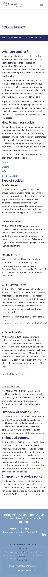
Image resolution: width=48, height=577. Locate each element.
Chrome (5, 166)
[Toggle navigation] (42, 4)
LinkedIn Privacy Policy (12, 374)
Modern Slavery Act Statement (22, 544)
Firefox (5, 162)
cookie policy (30, 558)
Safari (4, 171)
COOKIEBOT (7, 419)
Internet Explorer (10, 175)
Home (4, 37)
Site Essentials (17, 37)
